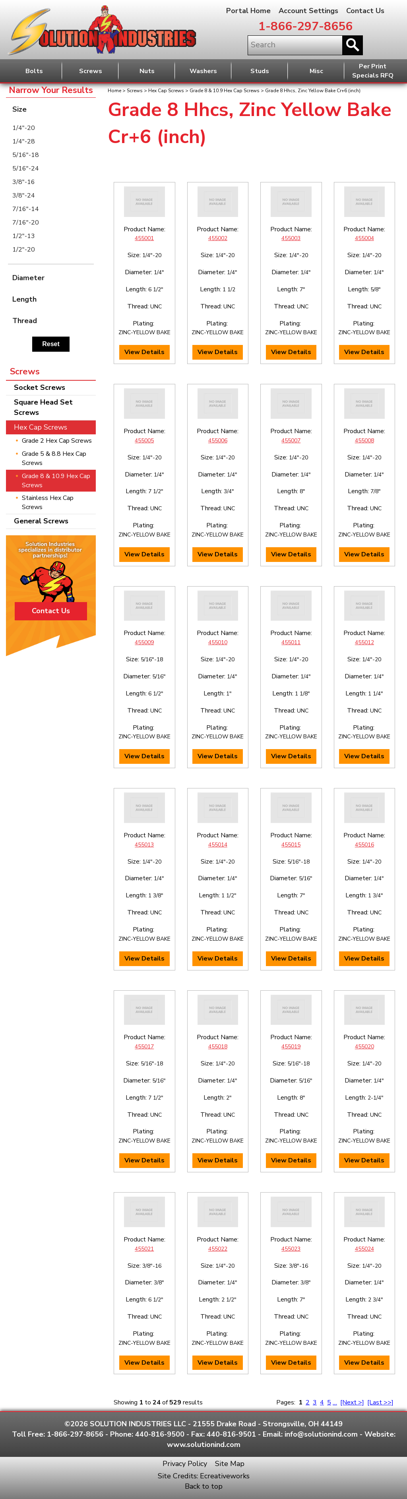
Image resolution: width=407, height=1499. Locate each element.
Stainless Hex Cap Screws (48, 502)
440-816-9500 (159, 1434)
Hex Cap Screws (166, 90)
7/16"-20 (25, 222)
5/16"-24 (25, 168)
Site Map (229, 1463)
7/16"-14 (25, 209)
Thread (52, 320)
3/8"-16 (23, 182)
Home (114, 90)
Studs (259, 71)
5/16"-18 (25, 155)
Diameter (52, 278)
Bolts (34, 71)
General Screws (41, 521)
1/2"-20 (23, 249)
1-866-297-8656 (305, 26)
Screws (90, 71)
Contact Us (365, 10)
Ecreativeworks (225, 1476)
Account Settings (308, 10)
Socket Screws (39, 387)
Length (52, 299)
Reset (51, 344)
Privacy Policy (185, 1463)
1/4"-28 (23, 141)
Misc (316, 71)
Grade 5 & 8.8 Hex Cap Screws (54, 458)
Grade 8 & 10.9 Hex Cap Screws (225, 90)
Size (52, 109)
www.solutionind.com (203, 1444)
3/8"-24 (23, 195)
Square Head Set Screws (43, 407)
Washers (203, 71)
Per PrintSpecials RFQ (372, 71)
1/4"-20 (23, 128)
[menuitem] (51, 128)
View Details (144, 352)
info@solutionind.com (321, 1434)
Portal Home (248, 10)
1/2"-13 (23, 236)
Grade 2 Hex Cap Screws (57, 440)
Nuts (147, 71)
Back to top (204, 1486)
